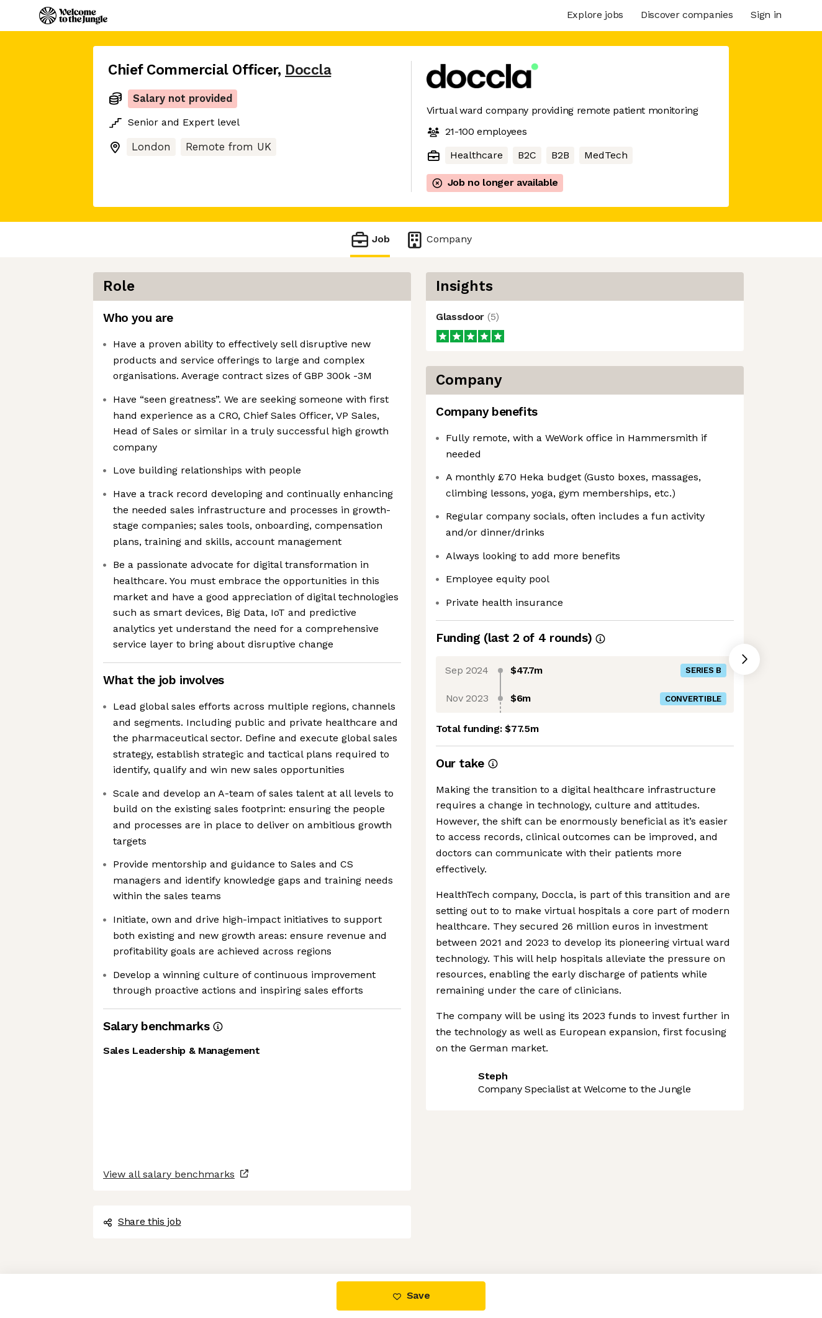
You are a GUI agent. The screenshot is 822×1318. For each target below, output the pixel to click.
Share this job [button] (142, 1221)
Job (370, 239)
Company (438, 239)
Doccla (308, 70)
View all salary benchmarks (169, 1174)
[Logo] (73, 15)
